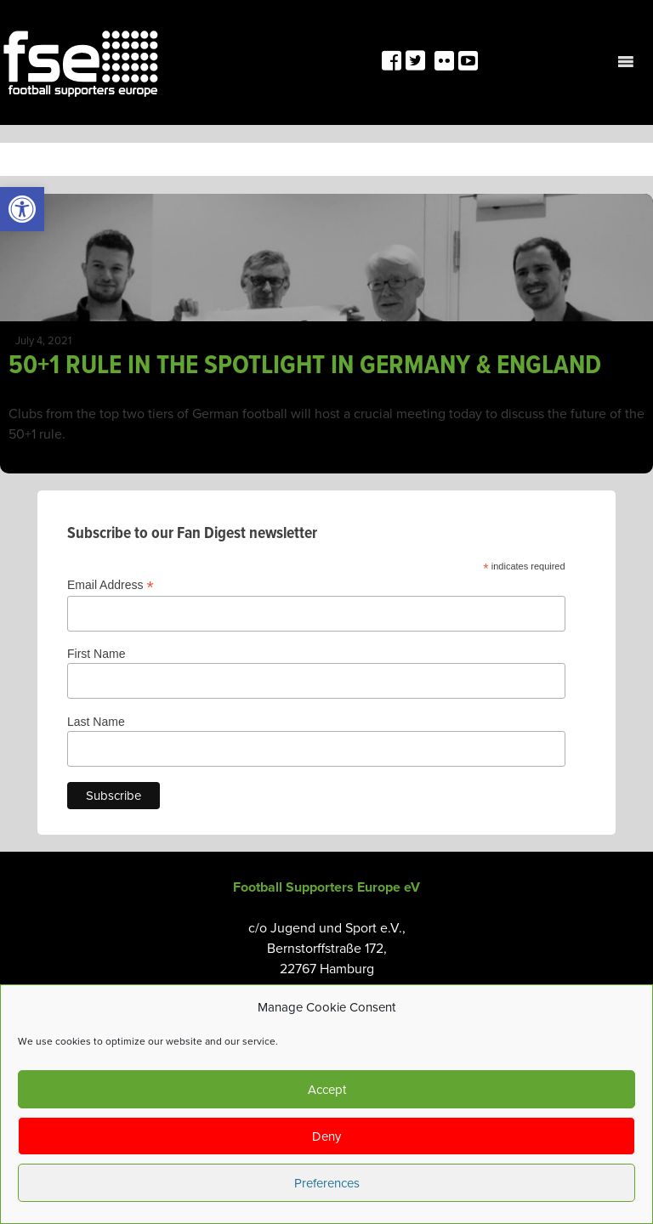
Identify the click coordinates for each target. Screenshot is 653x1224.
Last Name (96, 721)
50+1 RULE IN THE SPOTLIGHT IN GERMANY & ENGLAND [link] (305, 365)
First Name (96, 653)
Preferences (327, 1183)
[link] (22, 209)
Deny (326, 1136)
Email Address (110, 585)
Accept (327, 1089)
